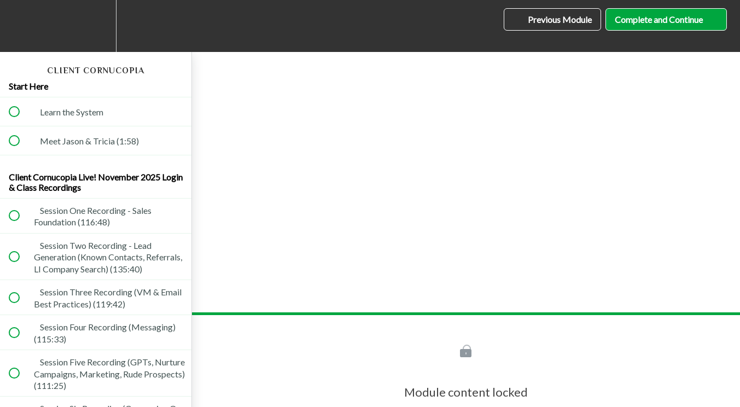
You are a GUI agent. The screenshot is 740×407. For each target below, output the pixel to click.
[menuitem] (95, 26)
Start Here (28, 86)
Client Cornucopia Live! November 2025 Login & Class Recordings (96, 182)
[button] (20, 26)
